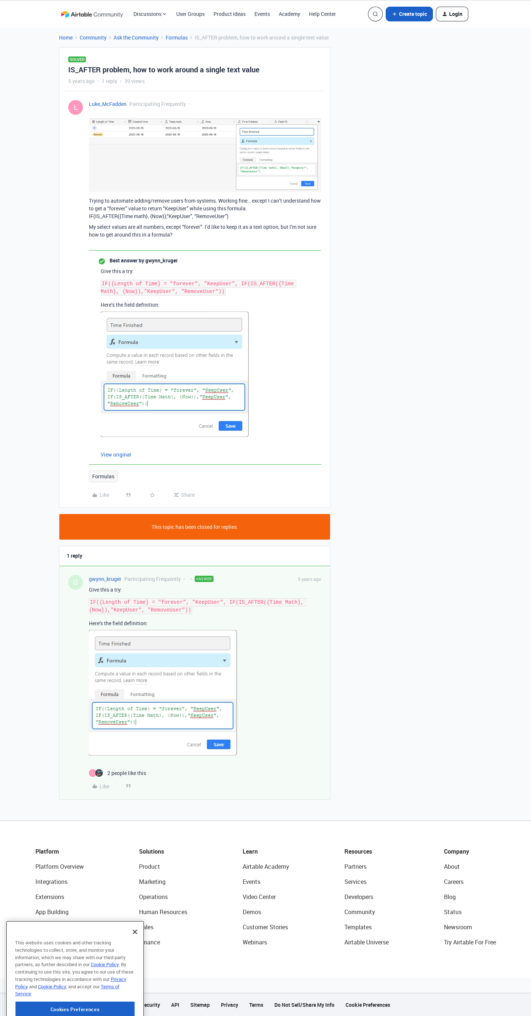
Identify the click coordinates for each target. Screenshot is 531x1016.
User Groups (190, 13)
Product (149, 866)
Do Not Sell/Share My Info (304, 1004)
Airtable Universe (366, 942)
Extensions (49, 897)
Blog (450, 897)
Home (66, 37)
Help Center (322, 13)
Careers (454, 882)
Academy (289, 13)
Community (93, 37)
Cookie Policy (105, 988)
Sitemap (200, 1004)
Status (453, 912)
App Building (52, 912)
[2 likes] (117, 773)
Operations (153, 897)
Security (150, 1004)
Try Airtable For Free (470, 942)
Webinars (255, 942)
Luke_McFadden (107, 103)
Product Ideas (230, 13)
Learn (250, 851)
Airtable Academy (266, 866)
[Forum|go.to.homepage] (92, 14)
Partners (355, 866)
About (452, 866)
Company (456, 851)
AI (38, 927)
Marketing (152, 882)
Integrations (51, 882)
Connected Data (56, 942)
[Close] (135, 956)
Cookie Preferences (368, 1004)
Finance (149, 942)
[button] (409, 14)
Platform (47, 851)
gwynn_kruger (105, 578)
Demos (252, 912)
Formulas (177, 37)
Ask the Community (136, 37)
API (175, 1004)
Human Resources (163, 912)
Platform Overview (59, 866)
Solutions (151, 851)
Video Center (259, 897)
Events (262, 13)
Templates (358, 927)
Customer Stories (265, 927)
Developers (358, 897)
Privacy (229, 1004)
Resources (358, 851)
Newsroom (458, 927)
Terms (256, 1004)
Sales (146, 927)
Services (355, 882)
